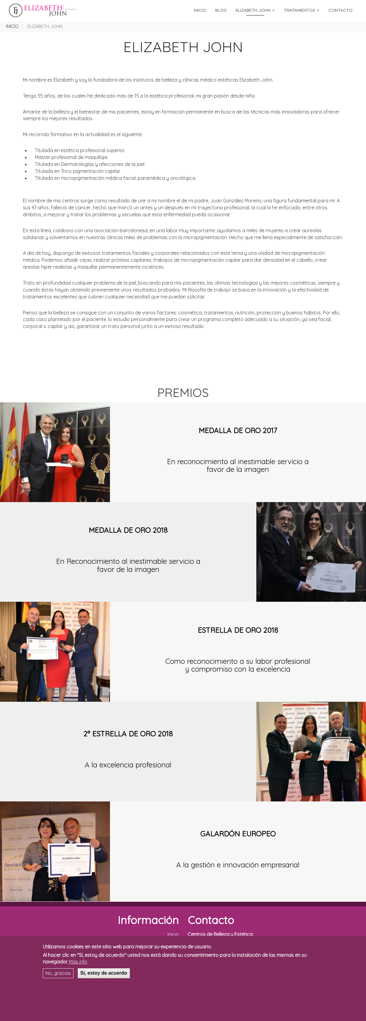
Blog (221, 10)
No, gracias (58, 973)
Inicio (200, 10)
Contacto (340, 10)
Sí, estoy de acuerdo (103, 973)
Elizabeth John (255, 10)
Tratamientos (301, 10)
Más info (78, 962)
